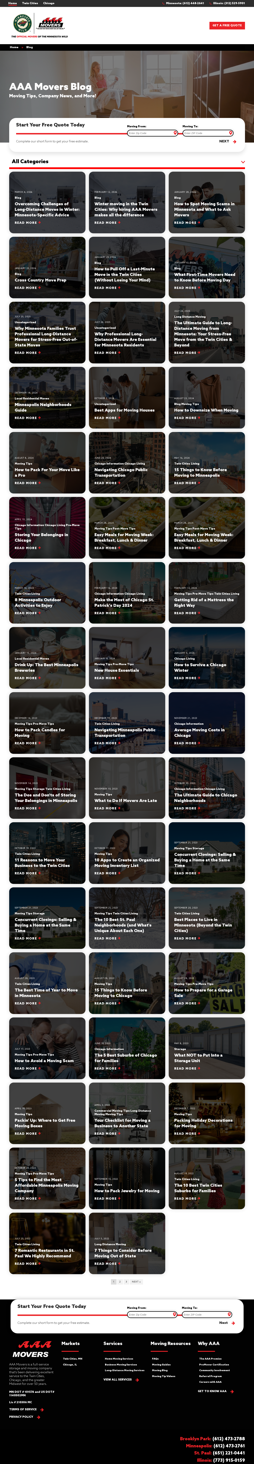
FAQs (155, 1358)
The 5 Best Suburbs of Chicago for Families (125, 1058)
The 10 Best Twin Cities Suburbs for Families (198, 1188)
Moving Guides (161, 1364)
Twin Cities (30, 3)
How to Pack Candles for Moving (40, 733)
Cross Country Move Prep (40, 280)
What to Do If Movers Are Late (125, 800)
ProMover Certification (214, 1364)
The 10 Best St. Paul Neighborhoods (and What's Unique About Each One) (123, 925)
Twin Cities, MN (72, 1358)
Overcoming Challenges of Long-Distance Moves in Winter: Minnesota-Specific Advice (47, 210)
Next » (136, 1282)
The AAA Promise (210, 1358)
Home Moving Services (119, 1358)
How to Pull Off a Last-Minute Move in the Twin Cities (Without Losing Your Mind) (124, 275)
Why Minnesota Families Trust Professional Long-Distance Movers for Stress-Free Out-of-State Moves (46, 337)
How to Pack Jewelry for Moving (127, 1191)
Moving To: (190, 126)
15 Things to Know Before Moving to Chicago (120, 993)
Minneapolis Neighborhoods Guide (43, 407)
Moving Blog (159, 1370)
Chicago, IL (70, 1364)
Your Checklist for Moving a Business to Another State (122, 1123)
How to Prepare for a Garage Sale (203, 993)
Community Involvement (214, 1370)
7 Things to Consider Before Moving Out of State (123, 1253)
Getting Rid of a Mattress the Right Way (204, 603)
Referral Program (210, 1376)
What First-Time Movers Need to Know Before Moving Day (204, 277)
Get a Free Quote (227, 25)
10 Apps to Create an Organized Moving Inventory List (127, 863)
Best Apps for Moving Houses (124, 410)
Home (12, 3)
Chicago (48, 3)
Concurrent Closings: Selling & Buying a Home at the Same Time (205, 860)
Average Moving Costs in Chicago (199, 733)
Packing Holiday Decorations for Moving (203, 1123)
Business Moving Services (121, 1364)
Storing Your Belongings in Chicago (41, 537)
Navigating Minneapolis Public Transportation (125, 733)
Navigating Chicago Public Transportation (121, 473)
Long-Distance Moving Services (124, 1370)
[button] (185, 3)
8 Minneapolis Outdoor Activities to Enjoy (38, 603)
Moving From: (136, 126)
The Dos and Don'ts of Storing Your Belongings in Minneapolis (46, 798)
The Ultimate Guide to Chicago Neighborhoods (205, 798)
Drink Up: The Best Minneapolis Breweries (46, 668)
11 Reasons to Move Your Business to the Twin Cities (42, 863)
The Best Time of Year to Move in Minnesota (46, 993)
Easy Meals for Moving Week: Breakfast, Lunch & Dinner (124, 537)
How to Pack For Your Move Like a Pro (47, 473)
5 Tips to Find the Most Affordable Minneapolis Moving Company (47, 1186)
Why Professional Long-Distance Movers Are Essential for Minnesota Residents (125, 340)
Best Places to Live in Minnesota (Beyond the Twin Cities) (203, 925)
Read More (28, 223)
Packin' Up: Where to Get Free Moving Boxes (45, 1123)
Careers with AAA (210, 1382)
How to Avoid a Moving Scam (44, 1061)
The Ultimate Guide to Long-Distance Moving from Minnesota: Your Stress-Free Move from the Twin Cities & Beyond (203, 334)
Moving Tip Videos (163, 1376)
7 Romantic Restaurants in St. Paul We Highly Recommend (45, 1253)
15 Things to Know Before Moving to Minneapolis (200, 473)
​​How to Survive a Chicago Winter (200, 668)
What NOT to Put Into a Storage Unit (198, 1058)
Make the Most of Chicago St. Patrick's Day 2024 (124, 603)
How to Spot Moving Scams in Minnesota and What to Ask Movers (204, 210)
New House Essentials (116, 670)
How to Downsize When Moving (206, 410)
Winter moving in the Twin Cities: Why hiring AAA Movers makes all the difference (125, 210)
